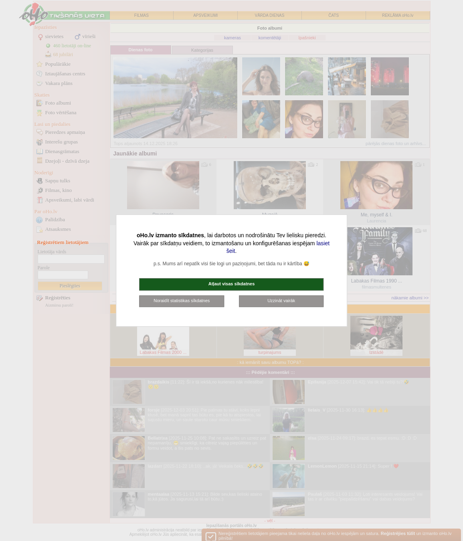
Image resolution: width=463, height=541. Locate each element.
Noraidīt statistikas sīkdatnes (182, 300)
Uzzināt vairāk (281, 300)
